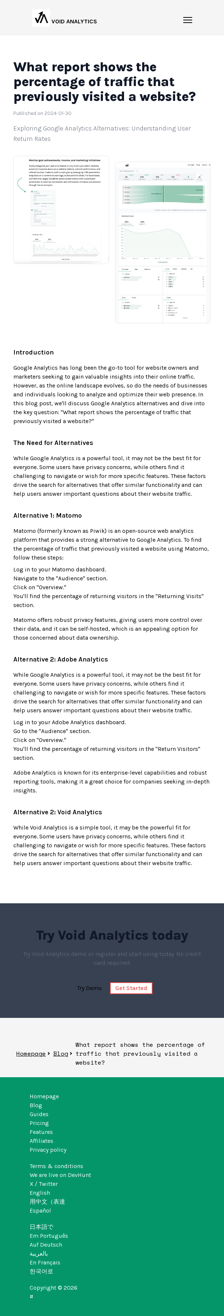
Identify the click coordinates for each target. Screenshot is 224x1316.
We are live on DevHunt (60, 1174)
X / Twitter (44, 1183)
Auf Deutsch (46, 1244)
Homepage (31, 1053)
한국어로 (41, 1271)
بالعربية (39, 1253)
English (40, 1192)
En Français (45, 1262)
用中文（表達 (47, 1201)
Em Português (49, 1235)
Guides (39, 1114)
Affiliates (41, 1140)
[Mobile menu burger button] (187, 21)
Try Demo (89, 988)
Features (41, 1131)
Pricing (39, 1123)
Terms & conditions (56, 1166)
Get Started (131, 988)
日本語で (41, 1226)
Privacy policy (48, 1149)
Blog (60, 1053)
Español (40, 1210)
